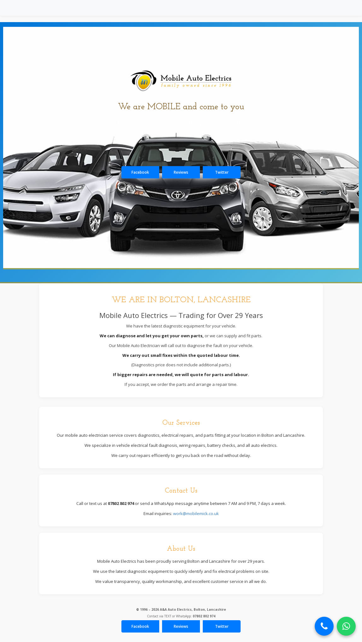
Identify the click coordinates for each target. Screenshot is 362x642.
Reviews (181, 172)
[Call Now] (324, 626)
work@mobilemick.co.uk (196, 513)
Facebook (140, 172)
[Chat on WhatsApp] (346, 626)
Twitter (222, 172)
